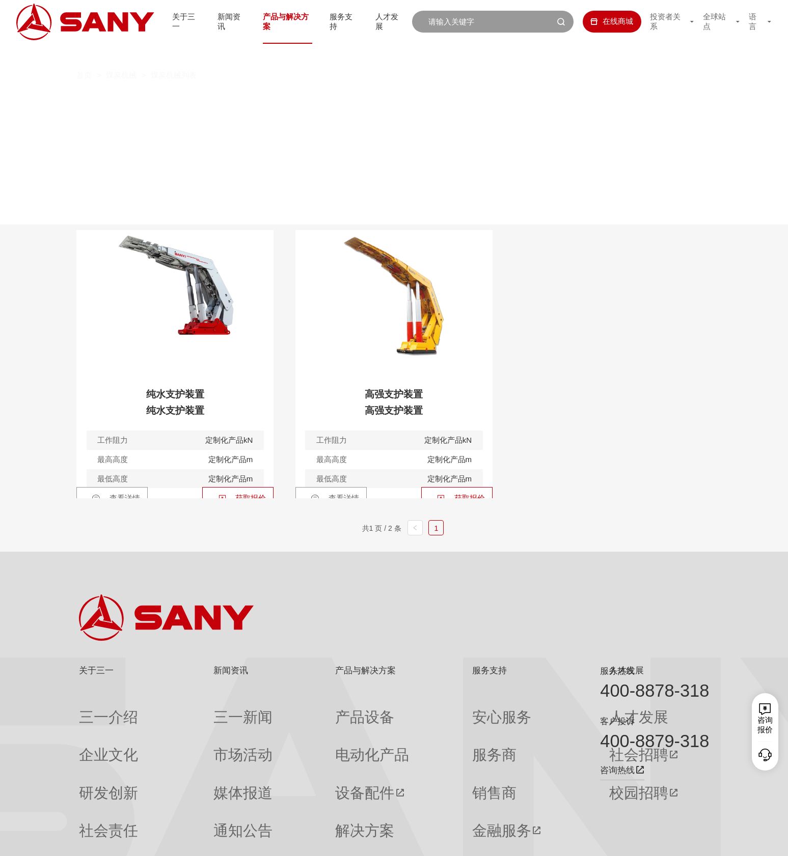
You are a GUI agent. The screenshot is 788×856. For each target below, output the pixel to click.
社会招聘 (515, 728)
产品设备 (290, 708)
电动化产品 (294, 728)
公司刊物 (94, 807)
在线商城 (603, 21)
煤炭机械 (121, 54)
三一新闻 (193, 708)
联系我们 (582, 839)
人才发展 (389, 21)
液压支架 (515, 101)
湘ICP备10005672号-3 (216, 839)
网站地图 (546, 839)
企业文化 (94, 728)
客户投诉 (617, 721)
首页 (84, 54)
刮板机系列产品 (378, 101)
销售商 (410, 748)
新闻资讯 (222, 21)
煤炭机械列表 (174, 54)
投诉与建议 (418, 807)
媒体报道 (193, 748)
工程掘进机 (294, 101)
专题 (185, 807)
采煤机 (454, 101)
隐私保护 (618, 839)
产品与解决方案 (282, 21)
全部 (179, 101)
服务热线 (617, 671)
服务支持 (342, 21)
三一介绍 (94, 708)
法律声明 (653, 839)
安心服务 (414, 708)
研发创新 (94, 748)
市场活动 (193, 728)
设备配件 (290, 748)
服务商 (410, 728)
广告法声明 (692, 839)
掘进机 (223, 101)
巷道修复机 (586, 101)
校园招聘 (515, 748)
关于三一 (174, 21)
